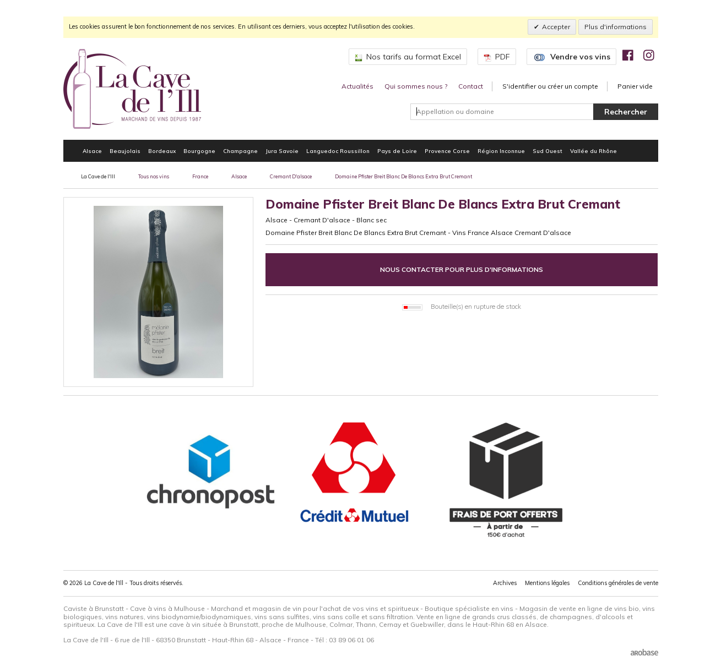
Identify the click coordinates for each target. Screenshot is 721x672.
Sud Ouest (547, 150)
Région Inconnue (501, 150)
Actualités (357, 86)
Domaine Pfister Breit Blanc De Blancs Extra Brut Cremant (403, 176)
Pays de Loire (397, 150)
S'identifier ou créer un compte (550, 86)
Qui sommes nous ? (415, 86)
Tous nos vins (153, 176)
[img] (627, 55)
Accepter (556, 27)
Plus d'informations (615, 27)
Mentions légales (547, 583)
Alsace (92, 150)
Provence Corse (447, 150)
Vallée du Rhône (593, 150)
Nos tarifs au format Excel (408, 57)
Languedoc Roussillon (338, 150)
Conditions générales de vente (618, 583)
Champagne (240, 150)
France (200, 176)
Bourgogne (199, 150)
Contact (470, 86)
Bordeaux (162, 150)
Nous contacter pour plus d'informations (461, 269)
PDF (497, 57)
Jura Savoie (282, 150)
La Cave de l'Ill (98, 176)
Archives (505, 583)
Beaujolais (125, 150)
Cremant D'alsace (291, 176)
